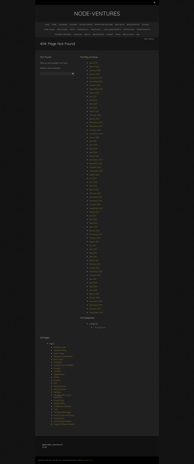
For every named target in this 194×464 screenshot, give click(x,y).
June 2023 (93, 182)
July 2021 (92, 245)
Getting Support (60, 389)
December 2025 (95, 78)
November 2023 (95, 163)
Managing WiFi (82, 29)
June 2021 (93, 249)
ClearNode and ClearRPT (63, 365)
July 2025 (92, 96)
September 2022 (96, 208)
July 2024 (92, 141)
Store (54, 24)
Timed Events (96, 29)
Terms (118, 34)
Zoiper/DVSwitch (143, 29)
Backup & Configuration (63, 356)
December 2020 (95, 271)
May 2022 (93, 223)
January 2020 (94, 297)
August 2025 (94, 93)
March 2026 (94, 66)
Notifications (129, 29)
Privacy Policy (128, 34)
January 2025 (94, 119)
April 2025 (93, 107)
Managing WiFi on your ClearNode (62, 396)
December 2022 (95, 197)
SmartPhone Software (104, 24)
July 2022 (92, 215)
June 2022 (93, 219)
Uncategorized (99, 327)
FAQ (137, 34)
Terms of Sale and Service (64, 415)
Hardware (78, 34)
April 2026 (93, 63)
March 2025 (94, 111)
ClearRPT (73, 24)
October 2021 (95, 238)
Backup (87, 34)
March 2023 (94, 189)
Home (47, 24)
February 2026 (95, 70)
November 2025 (95, 81)
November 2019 (95, 305)
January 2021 (94, 268)
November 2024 (95, 126)
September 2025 (96, 89)
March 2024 (94, 156)
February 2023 (95, 193)
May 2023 (93, 186)
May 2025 (93, 104)
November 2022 (95, 201)
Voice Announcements (112, 29)
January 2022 (94, 230)
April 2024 (93, 152)
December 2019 (95, 301)
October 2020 (95, 275)
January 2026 (94, 74)
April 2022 (93, 227)
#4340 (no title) (60, 347)
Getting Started (85, 24)
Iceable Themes (88, 460)
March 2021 (94, 260)
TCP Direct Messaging (63, 34)
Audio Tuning (49, 29)
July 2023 (92, 178)
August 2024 (94, 137)
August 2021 (94, 242)
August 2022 (94, 212)
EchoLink (145, 24)
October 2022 (95, 204)
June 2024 (93, 145)
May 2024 (93, 148)
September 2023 (96, 171)
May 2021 (93, 253)
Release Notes (98, 34)
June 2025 (93, 100)
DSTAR (72, 29)
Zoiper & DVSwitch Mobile (64, 424)
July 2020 (92, 279)
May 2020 (93, 286)
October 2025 (95, 85)
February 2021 (95, 264)
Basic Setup (119, 24)
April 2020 (93, 290)
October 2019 (95, 309)
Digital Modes (62, 29)
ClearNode (63, 24)
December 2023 (95, 160)
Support (110, 34)
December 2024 (95, 122)
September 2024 (96, 134)
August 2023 (94, 175)
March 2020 (94, 294)
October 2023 (95, 167)
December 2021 (95, 234)
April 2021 (93, 256)
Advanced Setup (133, 24)
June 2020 (93, 282)
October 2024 (95, 130)
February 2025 (95, 115)
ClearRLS (57, 368)
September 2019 (96, 312)
